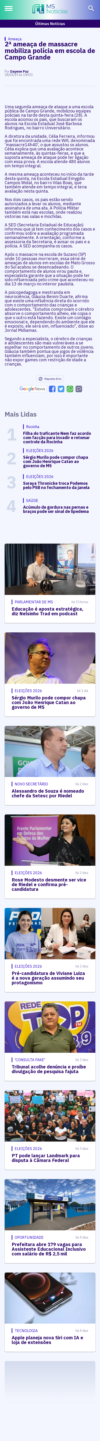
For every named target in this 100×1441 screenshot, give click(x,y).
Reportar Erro (49, 379)
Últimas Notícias (50, 23)
